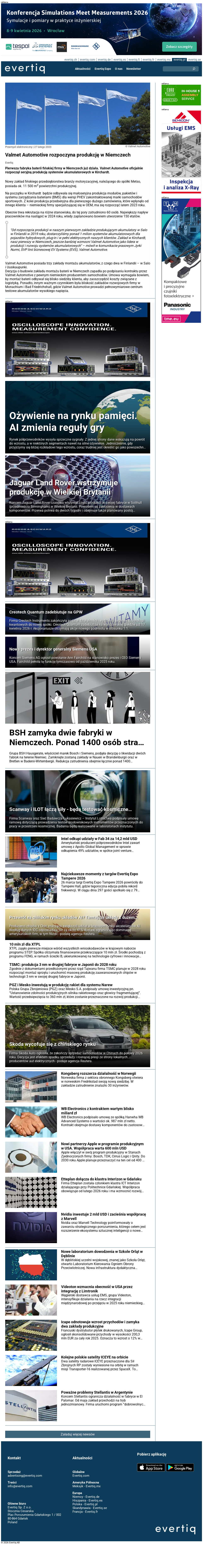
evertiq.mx (163, 59)
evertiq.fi (134, 59)
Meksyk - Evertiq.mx (86, 1486)
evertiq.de (103, 59)
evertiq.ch (70, 59)
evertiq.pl (179, 59)
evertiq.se (194, 59)
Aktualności (83, 68)
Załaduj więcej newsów (78, 1434)
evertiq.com (87, 59)
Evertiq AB (25, 69)
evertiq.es (119, 59)
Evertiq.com (80, 1476)
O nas (118, 68)
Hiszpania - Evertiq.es (87, 1500)
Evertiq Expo (103, 68)
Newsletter (133, 68)
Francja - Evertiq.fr (85, 1512)
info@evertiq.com (20, 1486)
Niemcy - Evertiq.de (85, 1497)
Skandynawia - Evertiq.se (89, 1508)
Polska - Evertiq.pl (84, 1504)
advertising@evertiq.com (25, 1476)
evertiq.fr (148, 59)
